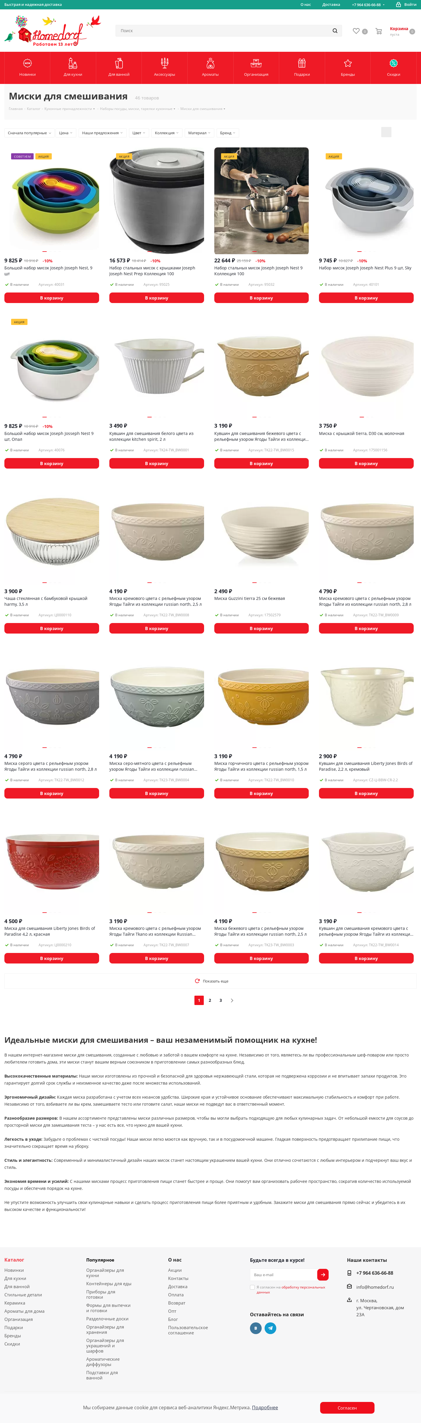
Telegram (270, 1328)
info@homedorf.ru (375, 1287)
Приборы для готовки (100, 1294)
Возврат (176, 1303)
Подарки (13, 1327)
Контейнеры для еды (109, 1283)
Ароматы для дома (24, 1311)
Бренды (12, 1335)
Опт (172, 1311)
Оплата (176, 1295)
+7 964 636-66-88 (366, 4)
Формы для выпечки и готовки (108, 1307)
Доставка (177, 1286)
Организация (18, 1319)
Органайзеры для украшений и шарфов (105, 1345)
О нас (175, 1260)
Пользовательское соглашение (188, 1330)
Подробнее (265, 1407)
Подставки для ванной (102, 1375)
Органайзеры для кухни (105, 1272)
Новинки (14, 1270)
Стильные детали (23, 1295)
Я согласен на (291, 1290)
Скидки (12, 1344)
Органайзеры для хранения (105, 1329)
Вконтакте (256, 1328)
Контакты (178, 1278)
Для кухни (15, 1278)
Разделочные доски (107, 1319)
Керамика (14, 1303)
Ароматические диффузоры (103, 1361)
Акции (175, 1270)
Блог (173, 1319)
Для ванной (17, 1286)
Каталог (14, 1260)
